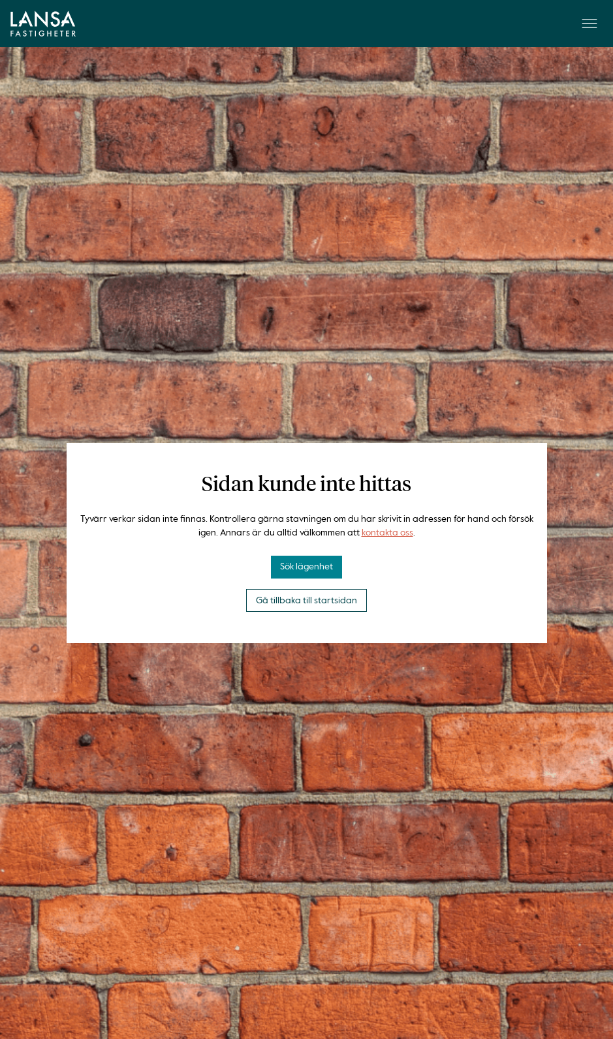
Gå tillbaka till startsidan (306, 600)
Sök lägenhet (306, 566)
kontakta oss (387, 532)
